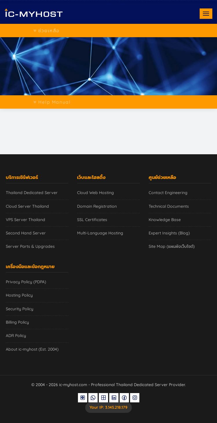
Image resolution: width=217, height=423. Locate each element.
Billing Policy (17, 322)
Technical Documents (169, 206)
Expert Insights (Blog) (169, 233)
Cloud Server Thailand (27, 206)
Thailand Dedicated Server (32, 192)
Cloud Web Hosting (95, 192)
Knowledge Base (165, 219)
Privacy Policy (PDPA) (26, 281)
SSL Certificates (92, 219)
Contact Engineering (168, 192)
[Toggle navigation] (206, 13)
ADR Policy (16, 335)
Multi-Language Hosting (100, 233)
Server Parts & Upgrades (30, 246)
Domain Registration (97, 206)
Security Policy (19, 308)
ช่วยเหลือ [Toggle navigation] (46, 30)
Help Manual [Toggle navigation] (52, 102)
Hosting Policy (19, 295)
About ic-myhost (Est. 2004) (32, 349)
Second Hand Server (26, 233)
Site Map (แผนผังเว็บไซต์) (172, 246)
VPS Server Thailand (25, 219)
